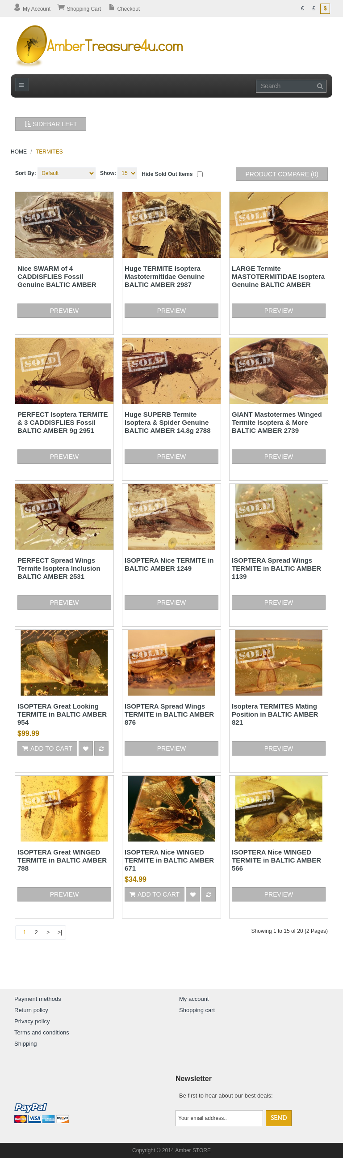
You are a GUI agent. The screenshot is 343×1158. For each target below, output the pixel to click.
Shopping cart (197, 1010)
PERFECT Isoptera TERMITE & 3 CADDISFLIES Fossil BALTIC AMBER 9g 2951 (62, 422)
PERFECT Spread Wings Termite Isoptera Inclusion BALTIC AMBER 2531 (58, 568)
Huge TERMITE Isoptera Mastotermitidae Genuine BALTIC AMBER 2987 (165, 276)
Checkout (124, 9)
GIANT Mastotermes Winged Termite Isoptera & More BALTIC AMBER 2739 (277, 422)
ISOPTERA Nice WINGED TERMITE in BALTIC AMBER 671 (169, 860)
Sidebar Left (51, 124)
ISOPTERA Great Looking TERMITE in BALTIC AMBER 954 (62, 714)
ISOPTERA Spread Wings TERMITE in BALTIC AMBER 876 (169, 714)
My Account (31, 9)
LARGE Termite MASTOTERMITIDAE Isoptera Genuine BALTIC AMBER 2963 (278, 280)
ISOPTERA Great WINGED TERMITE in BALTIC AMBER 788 (62, 860)
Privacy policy (32, 1021)
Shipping (25, 1043)
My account (194, 999)
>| (60, 932)
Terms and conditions (41, 1032)
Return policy (31, 1010)
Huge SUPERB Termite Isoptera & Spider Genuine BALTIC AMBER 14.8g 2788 (168, 422)
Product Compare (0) (281, 174)
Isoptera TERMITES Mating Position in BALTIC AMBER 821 (275, 714)
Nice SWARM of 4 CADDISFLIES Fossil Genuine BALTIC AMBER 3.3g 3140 (56, 280)
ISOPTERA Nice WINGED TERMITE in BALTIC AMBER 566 (276, 860)
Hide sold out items (167, 174)
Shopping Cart (79, 9)
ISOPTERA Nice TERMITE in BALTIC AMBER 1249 (169, 564)
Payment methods (37, 999)
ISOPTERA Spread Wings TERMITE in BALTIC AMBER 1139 (276, 568)
